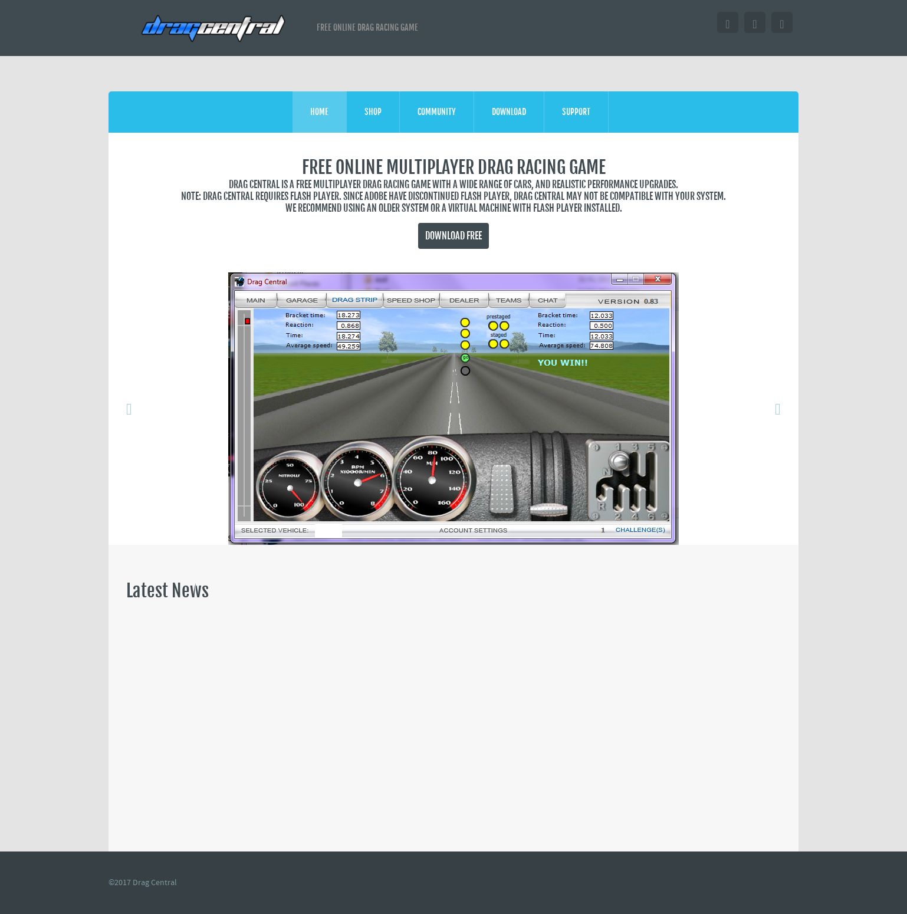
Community (437, 112)
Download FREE (453, 236)
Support (576, 112)
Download (509, 112)
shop (373, 112)
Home (319, 112)
